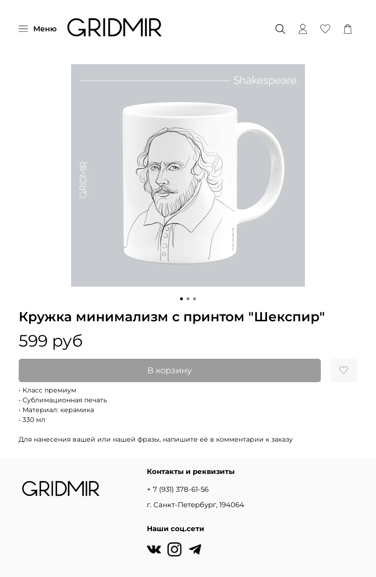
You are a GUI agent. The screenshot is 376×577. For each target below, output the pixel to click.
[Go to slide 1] (181, 298)
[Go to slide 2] (188, 298)
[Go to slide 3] (194, 298)
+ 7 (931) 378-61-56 (178, 489)
